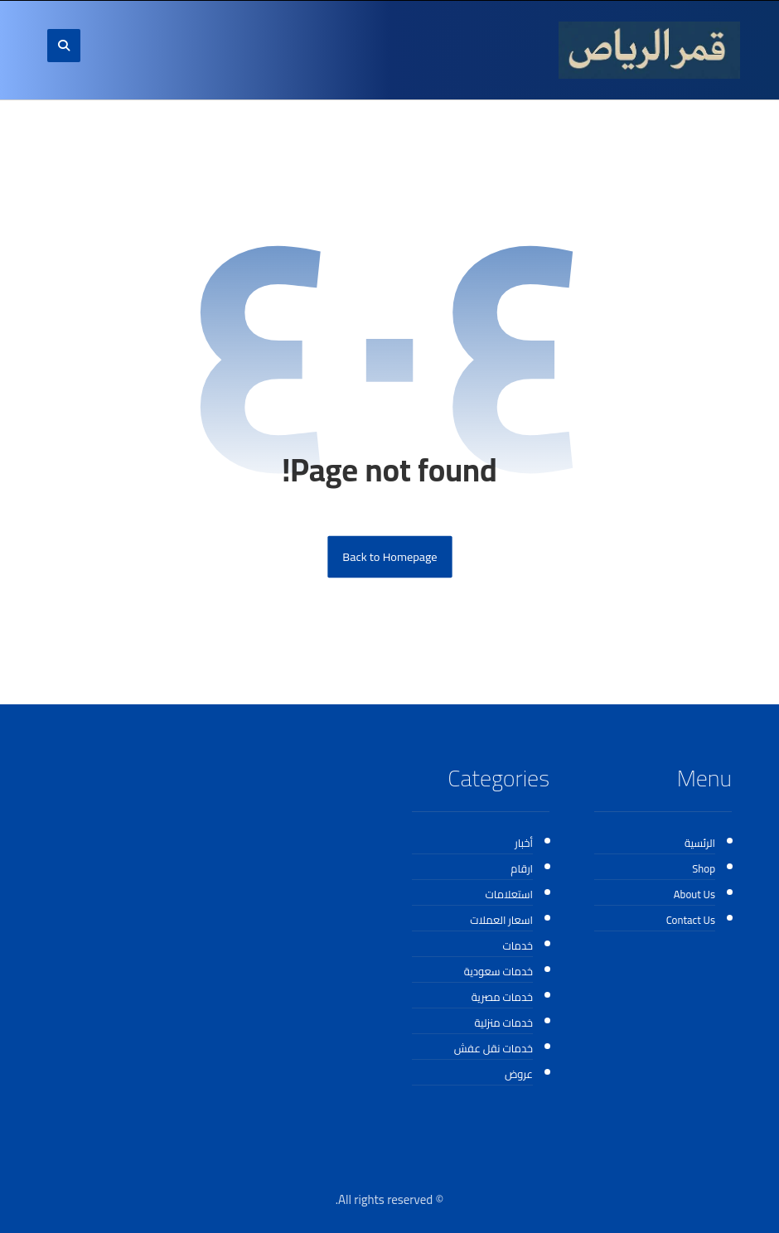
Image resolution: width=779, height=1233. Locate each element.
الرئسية (700, 843)
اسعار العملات (501, 920)
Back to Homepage (389, 557)
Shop (703, 868)
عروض (519, 1074)
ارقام (521, 868)
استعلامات (510, 894)
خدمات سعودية (498, 971)
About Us (694, 894)
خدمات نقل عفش (493, 1048)
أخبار (524, 843)
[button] (63, 45)
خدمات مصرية (502, 997)
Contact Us (690, 920)
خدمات (517, 945)
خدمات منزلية (504, 1022)
